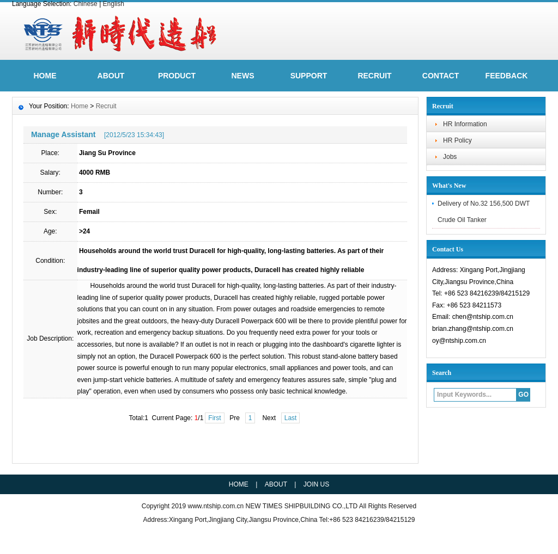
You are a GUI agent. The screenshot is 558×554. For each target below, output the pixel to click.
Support (308, 75)
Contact (440, 75)
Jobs (450, 157)
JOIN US (316, 484)
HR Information (465, 124)
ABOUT (111, 75)
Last (290, 418)
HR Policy (457, 140)
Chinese (86, 4)
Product (177, 75)
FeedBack (507, 75)
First (214, 418)
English (113, 4)
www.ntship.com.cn (217, 506)
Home (79, 106)
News (243, 75)
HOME (45, 75)
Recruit (374, 75)
